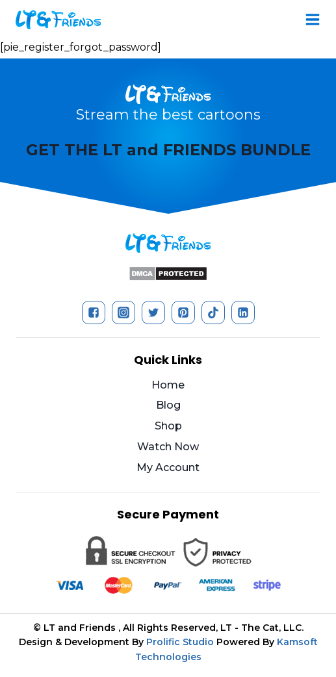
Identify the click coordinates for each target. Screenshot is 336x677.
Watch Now (168, 447)
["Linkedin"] (243, 312)
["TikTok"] (213, 312)
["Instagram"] (123, 312)
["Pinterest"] (183, 312)
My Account (168, 467)
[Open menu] (312, 19)
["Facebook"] (93, 312)
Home (168, 385)
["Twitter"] (153, 312)
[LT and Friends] (58, 19)
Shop (168, 426)
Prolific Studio (180, 642)
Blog (168, 405)
